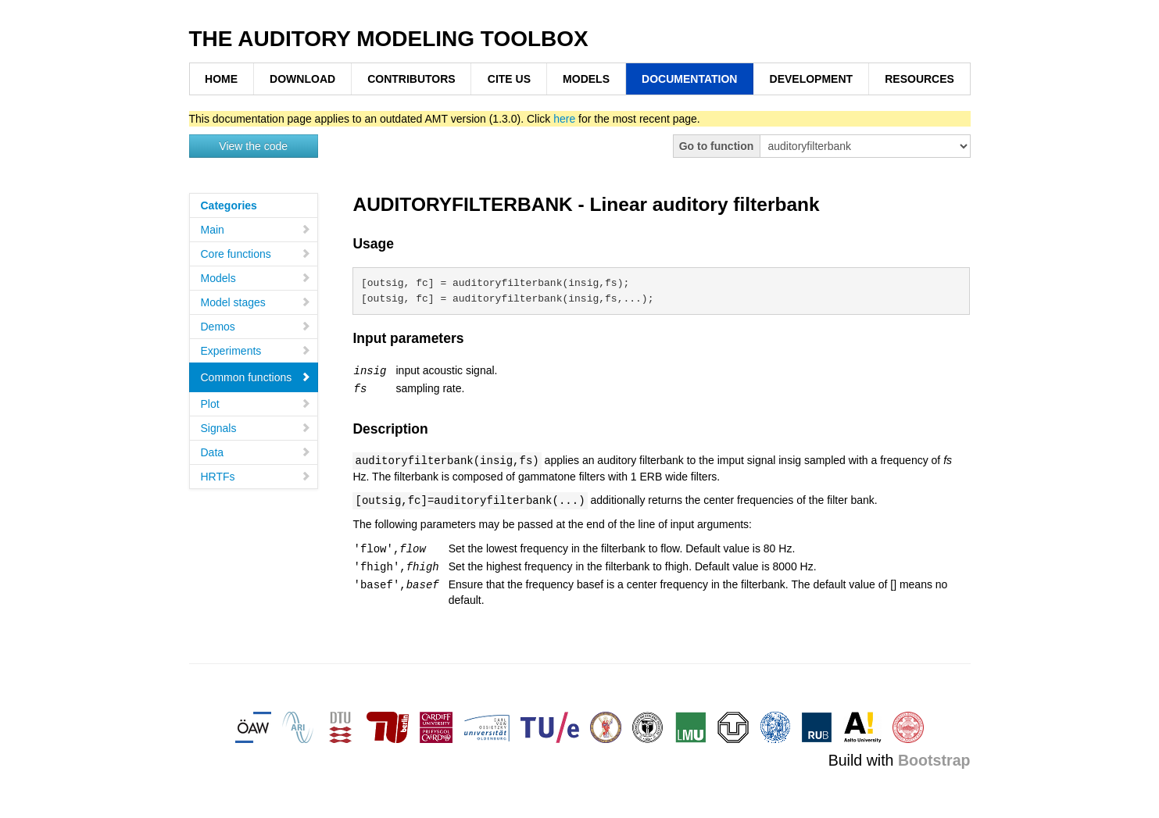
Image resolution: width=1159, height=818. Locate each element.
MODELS (586, 79)
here (564, 119)
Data (256, 452)
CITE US (509, 79)
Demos (256, 326)
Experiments (256, 351)
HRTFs (256, 476)
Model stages (256, 302)
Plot (256, 404)
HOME (221, 79)
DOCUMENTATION (689, 79)
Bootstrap (934, 755)
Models (256, 278)
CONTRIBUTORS (411, 79)
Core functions (256, 254)
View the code (253, 146)
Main (256, 229)
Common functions (256, 377)
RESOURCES (919, 79)
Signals (256, 428)
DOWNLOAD (302, 79)
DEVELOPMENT (811, 79)
